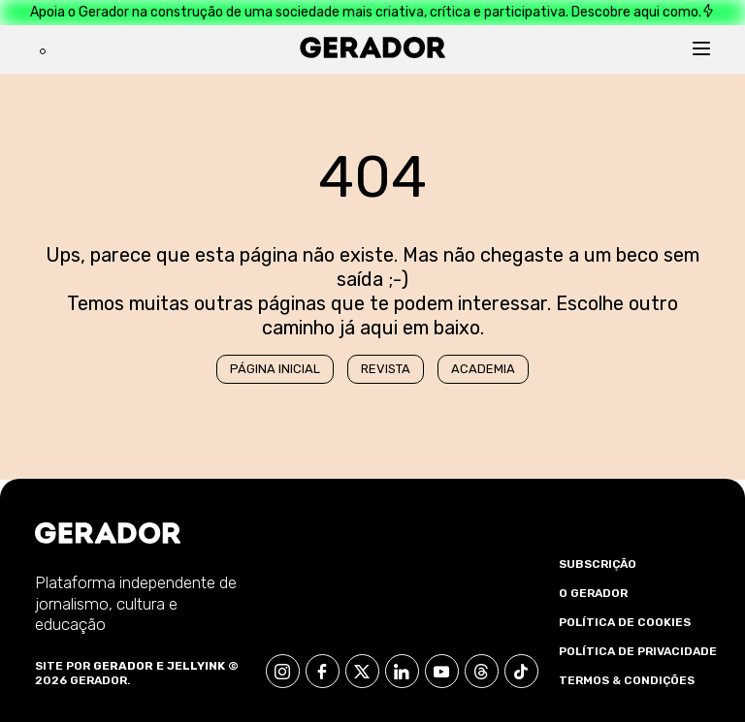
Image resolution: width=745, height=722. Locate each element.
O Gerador (593, 593)
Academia (483, 368)
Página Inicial (275, 368)
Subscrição (597, 564)
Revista (385, 368)
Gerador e (128, 666)
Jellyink (196, 666)
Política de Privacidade (638, 651)
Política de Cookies (625, 622)
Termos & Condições (627, 680)
